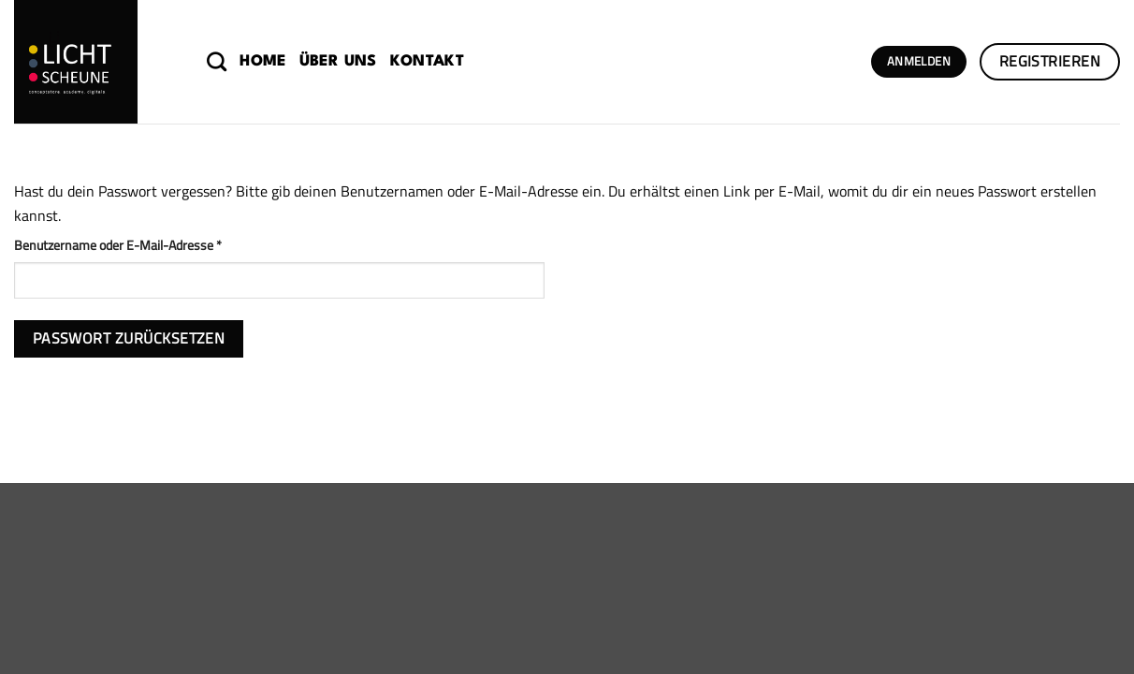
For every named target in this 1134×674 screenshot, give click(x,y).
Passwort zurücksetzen (129, 338)
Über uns (338, 61)
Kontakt (427, 61)
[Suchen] (216, 61)
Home (262, 61)
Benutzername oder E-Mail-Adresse (149, 245)
